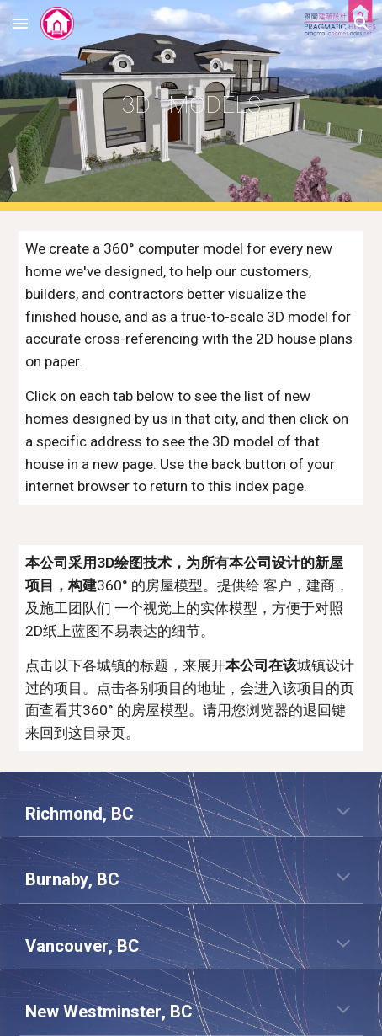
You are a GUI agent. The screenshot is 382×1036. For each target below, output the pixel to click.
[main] (191, 104)
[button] (20, 23)
